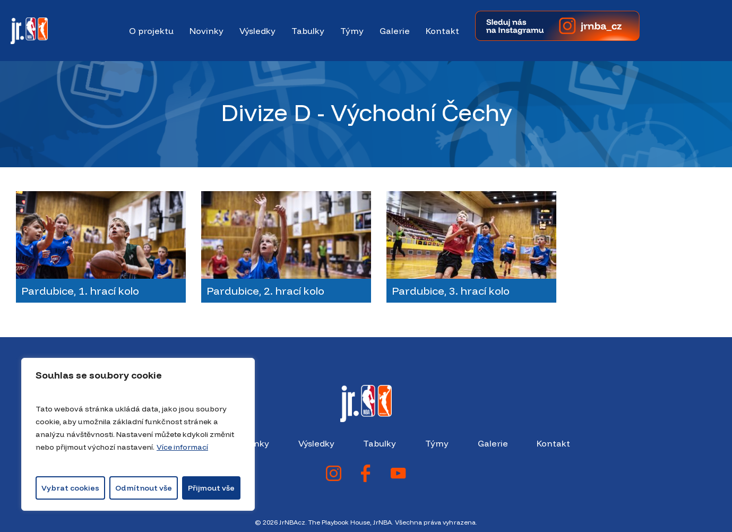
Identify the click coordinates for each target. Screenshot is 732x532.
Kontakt (553, 443)
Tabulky (379, 443)
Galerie (493, 443)
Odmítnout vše (143, 488)
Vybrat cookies (70, 488)
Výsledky (316, 443)
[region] (138, 434)
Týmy (437, 443)
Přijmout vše (211, 488)
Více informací (182, 447)
